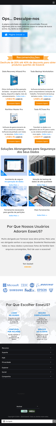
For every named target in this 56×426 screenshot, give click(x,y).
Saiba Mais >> (14, 185)
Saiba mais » (21, 96)
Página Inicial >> (17, 34)
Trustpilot (21, 394)
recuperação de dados (14, 181)
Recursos (5, 348)
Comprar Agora (14, 103)
